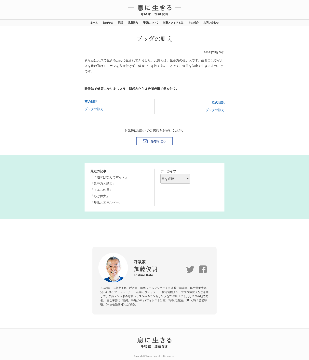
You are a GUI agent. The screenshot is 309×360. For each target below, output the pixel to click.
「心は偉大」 (99, 196)
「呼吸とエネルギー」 (106, 202)
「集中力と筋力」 (103, 183)
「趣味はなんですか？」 (109, 177)
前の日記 (91, 101)
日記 (120, 22)
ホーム (94, 22)
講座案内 (133, 22)
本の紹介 (193, 22)
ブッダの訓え (94, 109)
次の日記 (218, 102)
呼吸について (150, 22)
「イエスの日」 (101, 189)
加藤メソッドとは (173, 22)
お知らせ (108, 22)
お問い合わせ (211, 22)
